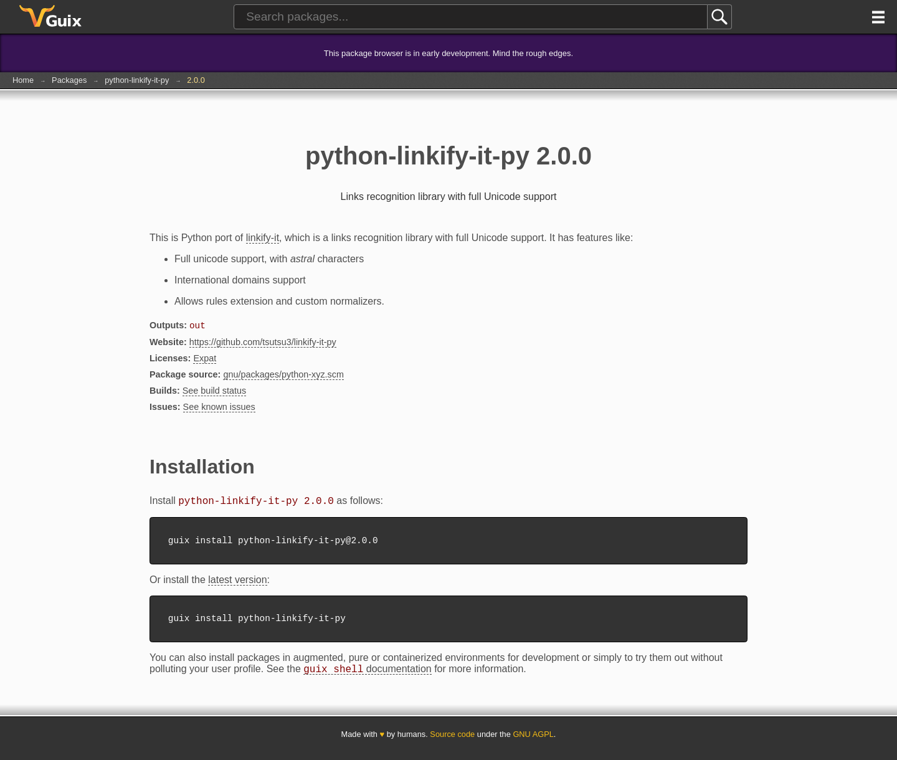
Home (23, 80)
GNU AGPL (533, 743)
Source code (452, 743)
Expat (204, 359)
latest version (237, 584)
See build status (214, 392)
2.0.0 (195, 80)
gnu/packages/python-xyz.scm (283, 376)
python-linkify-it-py (137, 80)
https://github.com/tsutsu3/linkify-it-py (262, 343)
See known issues (219, 408)
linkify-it (262, 237)
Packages (69, 80)
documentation (367, 677)
